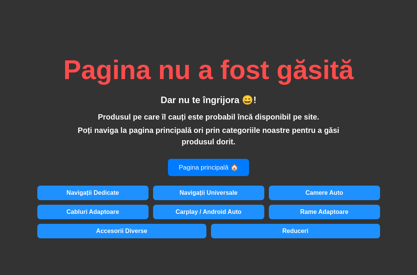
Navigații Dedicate (93, 192)
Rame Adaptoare (324, 212)
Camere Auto (324, 192)
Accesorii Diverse (121, 231)
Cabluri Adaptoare (92, 212)
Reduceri (295, 231)
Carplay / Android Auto (208, 212)
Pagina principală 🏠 (208, 167)
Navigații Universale (208, 192)
